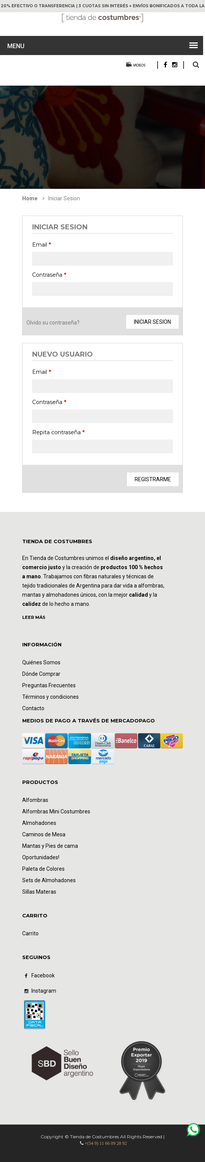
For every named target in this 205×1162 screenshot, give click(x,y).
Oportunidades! (40, 857)
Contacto (33, 708)
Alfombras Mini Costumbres (56, 811)
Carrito (30, 933)
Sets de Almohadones (49, 880)
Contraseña (49, 274)
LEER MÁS (34, 617)
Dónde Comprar (41, 674)
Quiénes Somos (41, 662)
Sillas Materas (39, 892)
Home (29, 198)
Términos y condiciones (50, 697)
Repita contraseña (58, 432)
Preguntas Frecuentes (49, 685)
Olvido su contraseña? (53, 323)
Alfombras (35, 800)
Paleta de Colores (43, 869)
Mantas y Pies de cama (50, 846)
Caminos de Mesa (43, 834)
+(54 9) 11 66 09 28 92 (106, 1143)
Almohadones (39, 823)
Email (41, 244)
